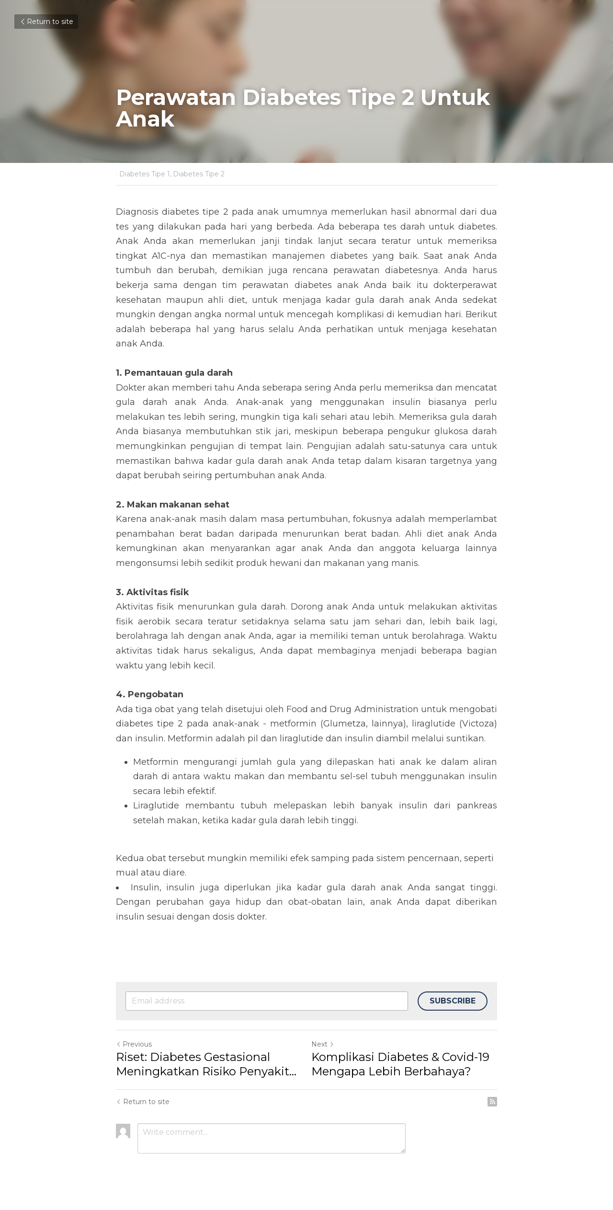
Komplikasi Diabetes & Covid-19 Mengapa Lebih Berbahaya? (400, 1064)
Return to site (46, 21)
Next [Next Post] (322, 1044)
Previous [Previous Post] (134, 1044)
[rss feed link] (492, 1101)
